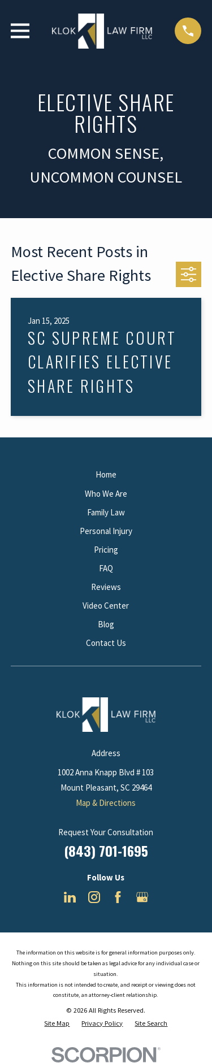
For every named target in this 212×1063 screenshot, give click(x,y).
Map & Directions (106, 802)
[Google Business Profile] (142, 897)
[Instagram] (94, 897)
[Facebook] (118, 897)
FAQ (106, 568)
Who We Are (106, 493)
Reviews (106, 587)
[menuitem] (57, 1023)
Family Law (106, 512)
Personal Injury (106, 531)
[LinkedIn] (70, 897)
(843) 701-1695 (106, 850)
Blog (106, 624)
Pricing (106, 549)
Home (106, 474)
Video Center (106, 605)
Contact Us (106, 642)
